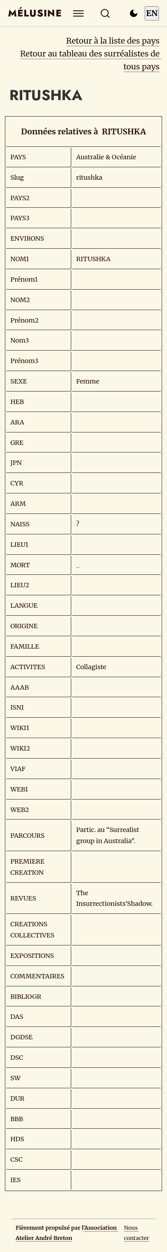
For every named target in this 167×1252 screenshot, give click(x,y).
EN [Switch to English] (152, 13)
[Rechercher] (105, 13)
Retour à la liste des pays (113, 41)
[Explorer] (78, 13)
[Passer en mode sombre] (133, 13)
